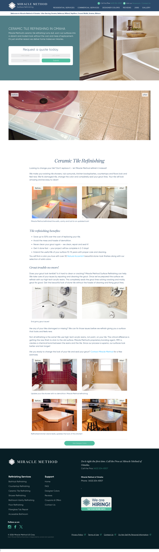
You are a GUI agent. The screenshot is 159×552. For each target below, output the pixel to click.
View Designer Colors (79, 443)
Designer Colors (52, 491)
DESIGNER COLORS (111, 7)
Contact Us (50, 505)
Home (47, 481)
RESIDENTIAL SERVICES (63, 7)
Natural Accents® (75, 256)
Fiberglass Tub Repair (18, 509)
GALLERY (146, 7)
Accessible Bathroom (18, 514)
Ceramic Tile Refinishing (19, 491)
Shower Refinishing (17, 495)
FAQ (47, 486)
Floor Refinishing (16, 505)
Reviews (48, 495)
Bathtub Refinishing (18, 481)
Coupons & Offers (53, 500)
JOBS (136, 7)
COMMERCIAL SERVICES (88, 7)
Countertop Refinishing (19, 486)
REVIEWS (127, 7)
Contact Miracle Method (102, 352)
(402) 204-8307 (101, 468)
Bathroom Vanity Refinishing (21, 500)
